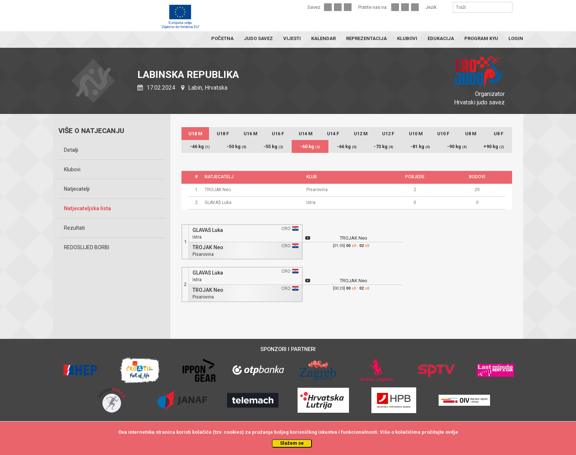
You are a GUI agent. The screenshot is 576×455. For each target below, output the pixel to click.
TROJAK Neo (207, 247)
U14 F (333, 133)
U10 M (416, 133)
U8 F (498, 133)
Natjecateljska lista (87, 208)
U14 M (306, 133)
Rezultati (74, 228)
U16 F (278, 133)
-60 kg (310, 146)
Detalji (71, 150)
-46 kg (200, 146)
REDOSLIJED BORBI (86, 247)
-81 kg (420, 146)
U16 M (251, 133)
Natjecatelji (77, 189)
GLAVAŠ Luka (207, 230)
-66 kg (347, 146)
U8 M (470, 133)
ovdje (451, 432)
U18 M (195, 133)
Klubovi (72, 169)
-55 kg (273, 146)
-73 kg (383, 146)
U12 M (361, 133)
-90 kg (457, 146)
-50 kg (236, 146)
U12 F (388, 133)
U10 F (443, 133)
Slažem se (292, 443)
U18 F (223, 133)
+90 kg (493, 146)
